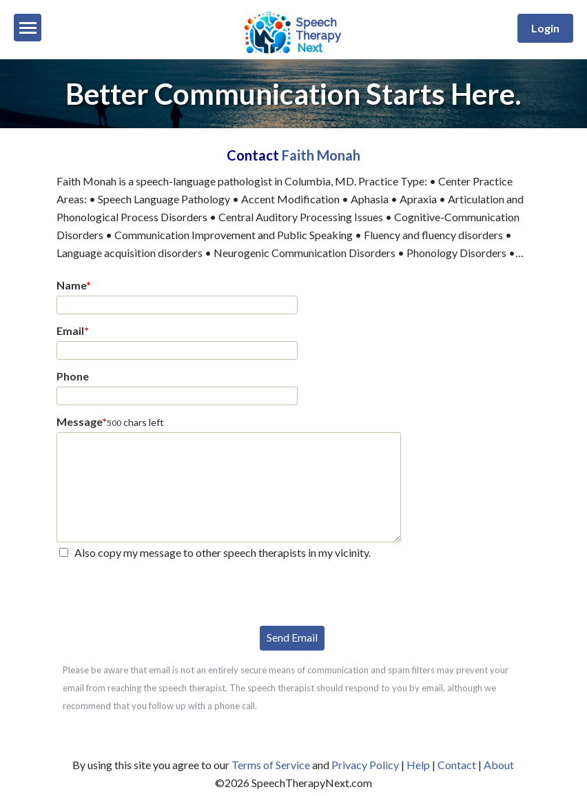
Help (418, 764)
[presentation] (161, 591)
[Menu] (27, 27)
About (499, 764)
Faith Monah (321, 155)
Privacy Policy (365, 764)
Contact (456, 764)
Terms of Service (270, 764)
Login (545, 27)
